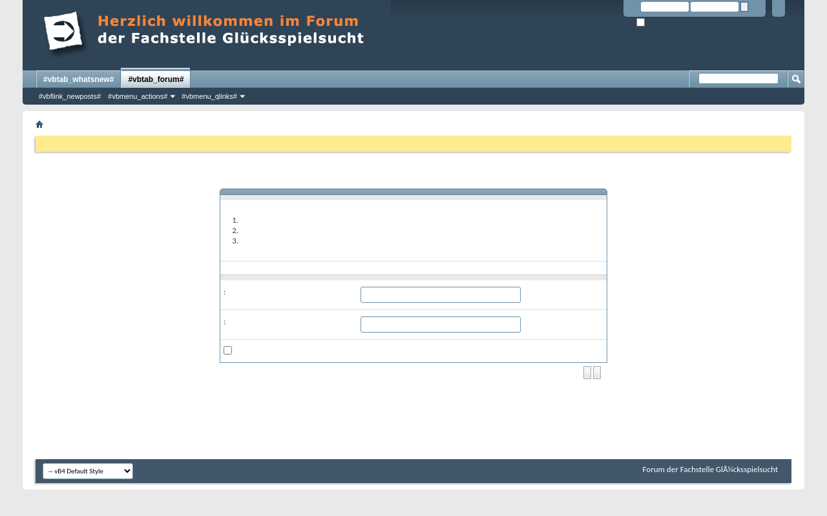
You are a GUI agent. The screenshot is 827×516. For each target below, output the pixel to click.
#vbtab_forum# (155, 79)
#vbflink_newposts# (70, 96)
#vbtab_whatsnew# (78, 79)
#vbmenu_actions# (137, 96)
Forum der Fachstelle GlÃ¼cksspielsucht (710, 469)
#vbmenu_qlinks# (209, 96)
